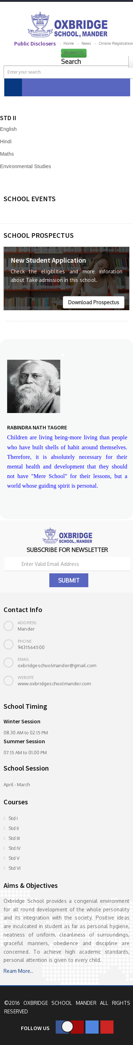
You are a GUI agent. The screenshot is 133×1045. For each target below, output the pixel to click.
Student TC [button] (73, 52)
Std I (13, 818)
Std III (14, 838)
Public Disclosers (35, 43)
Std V (14, 858)
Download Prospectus (93, 302)
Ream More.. (18, 971)
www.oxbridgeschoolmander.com (54, 683)
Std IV (15, 848)
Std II (14, 828)
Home (68, 43)
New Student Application (48, 260)
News (86, 43)
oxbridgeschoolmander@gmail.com (57, 665)
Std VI (15, 868)
